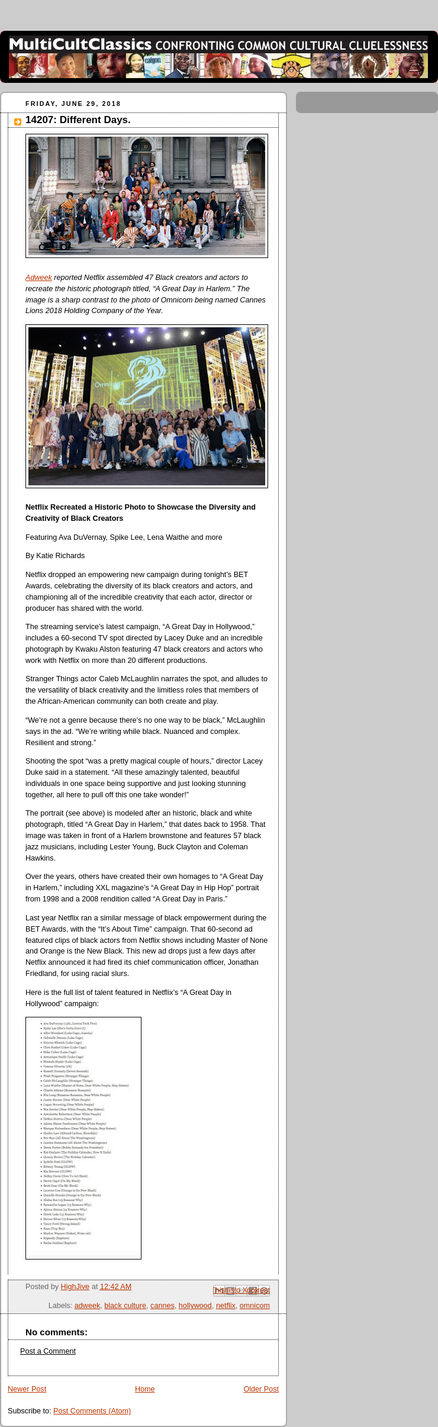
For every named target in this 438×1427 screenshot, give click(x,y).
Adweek (38, 277)
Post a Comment (48, 1351)
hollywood (195, 1306)
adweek (87, 1306)
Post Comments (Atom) (92, 1411)
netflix (226, 1306)
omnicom (255, 1306)
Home (145, 1389)
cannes (162, 1306)
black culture (125, 1306)
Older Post (261, 1389)
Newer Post (27, 1389)
